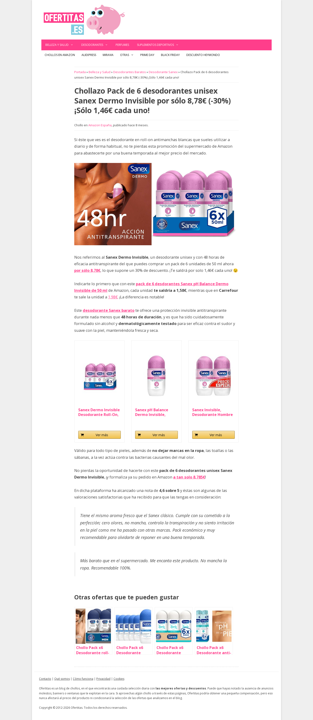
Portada (80, 72)
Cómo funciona (83, 679)
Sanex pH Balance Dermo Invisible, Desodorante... (151, 412)
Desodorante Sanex (163, 72)
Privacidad (103, 679)
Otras (128, 55)
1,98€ (113, 297)
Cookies (118, 679)
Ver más (102, 435)
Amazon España (100, 125)
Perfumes (122, 45)
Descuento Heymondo (203, 55)
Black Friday (170, 55)
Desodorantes (96, 45)
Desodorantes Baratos (129, 72)
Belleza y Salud (61, 45)
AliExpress (89, 55)
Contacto (45, 679)
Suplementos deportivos (160, 45)
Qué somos (62, 679)
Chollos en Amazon (60, 55)
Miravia (108, 55)
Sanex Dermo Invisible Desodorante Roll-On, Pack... (99, 412)
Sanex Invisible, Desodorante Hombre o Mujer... (212, 412)
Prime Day (147, 55)
